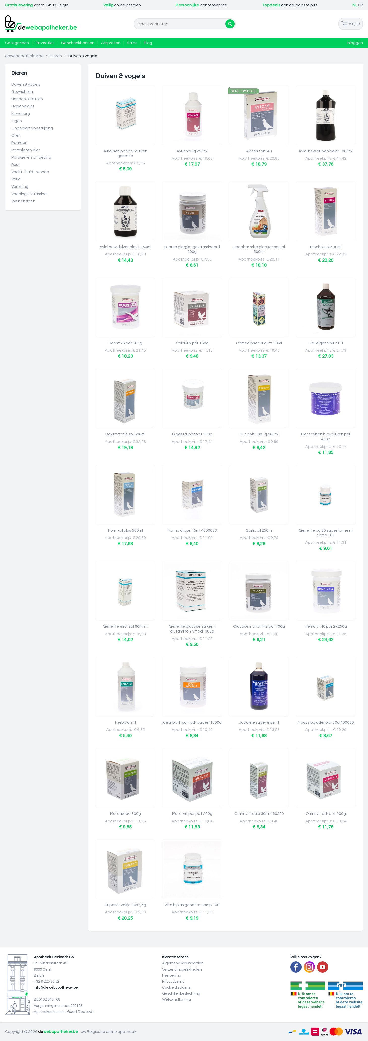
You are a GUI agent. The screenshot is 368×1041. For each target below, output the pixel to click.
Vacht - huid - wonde (30, 172)
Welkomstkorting (176, 999)
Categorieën (17, 43)
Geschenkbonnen (77, 43)
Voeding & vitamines (30, 194)
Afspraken (110, 43)
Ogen (16, 121)
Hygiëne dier (22, 106)
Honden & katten (27, 99)
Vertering (19, 186)
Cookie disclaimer (177, 987)
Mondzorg (20, 113)
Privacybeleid (173, 981)
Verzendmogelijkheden (182, 969)
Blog (148, 43)
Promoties (45, 43)
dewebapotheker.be (24, 56)
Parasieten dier (25, 150)
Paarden (19, 143)
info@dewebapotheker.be (56, 987)
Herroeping (171, 975)
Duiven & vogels (25, 84)
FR (360, 5)
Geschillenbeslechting (181, 993)
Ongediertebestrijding (32, 128)
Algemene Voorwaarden (183, 963)
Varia (16, 179)
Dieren (56, 56)
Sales (132, 43)
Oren (16, 135)
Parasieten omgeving (31, 157)
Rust (15, 165)
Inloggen (355, 43)
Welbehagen (23, 201)
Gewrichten (22, 92)
